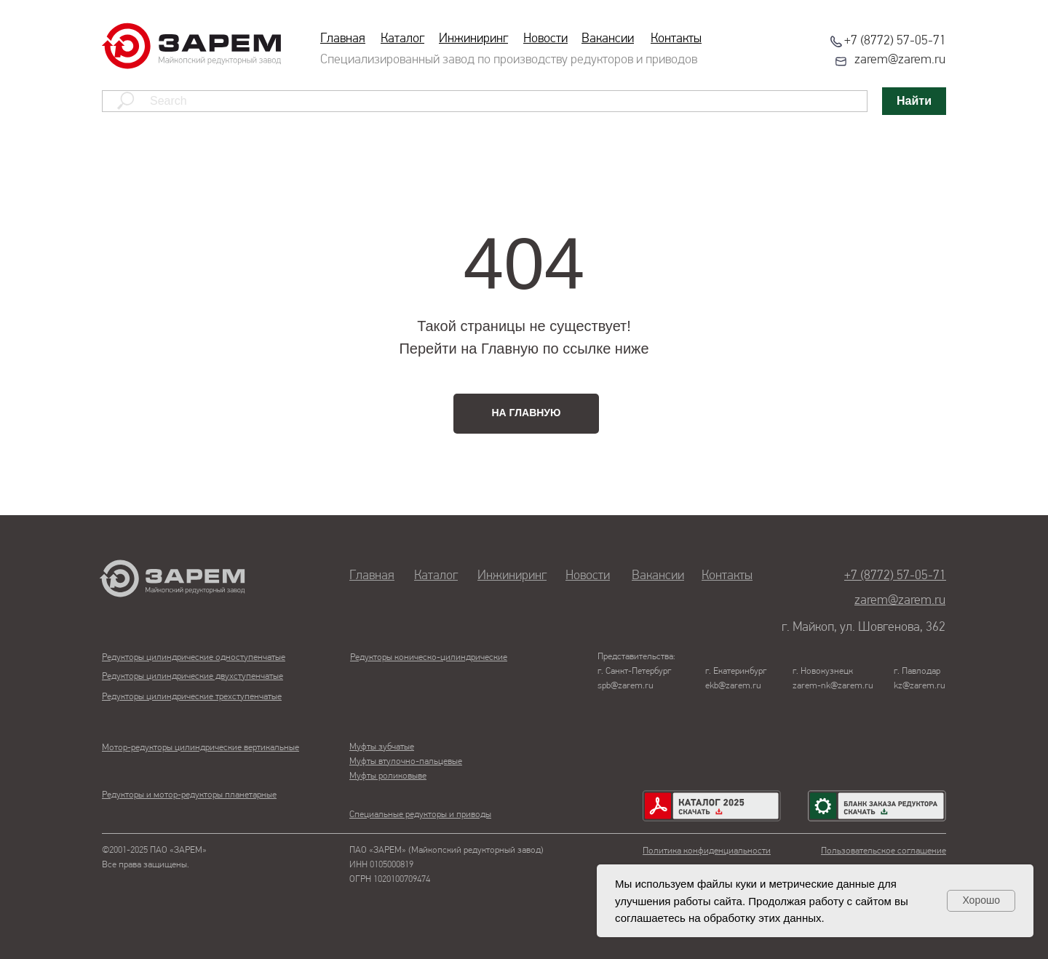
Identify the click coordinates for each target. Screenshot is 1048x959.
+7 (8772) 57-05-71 (895, 41)
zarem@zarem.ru (899, 60)
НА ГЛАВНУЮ (526, 412)
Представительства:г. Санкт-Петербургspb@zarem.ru (636, 671)
